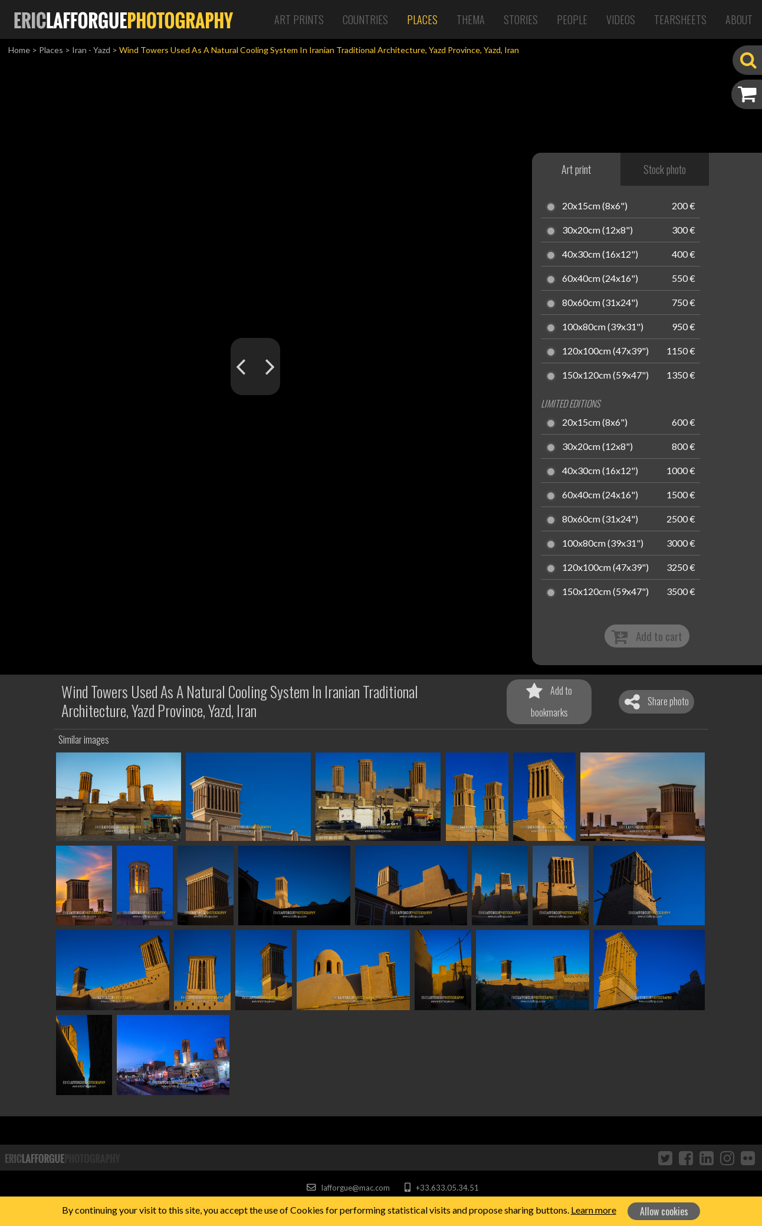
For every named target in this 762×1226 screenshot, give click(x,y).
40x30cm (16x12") (600, 254)
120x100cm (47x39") (605, 351)
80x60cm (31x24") (600, 303)
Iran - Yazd (91, 50)
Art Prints (299, 19)
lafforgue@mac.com (348, 1187)
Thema (470, 19)
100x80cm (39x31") (602, 327)
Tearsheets (680, 19)
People (572, 19)
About (739, 19)
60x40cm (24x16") (600, 279)
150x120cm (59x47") (605, 375)
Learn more (593, 1209)
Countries (365, 19)
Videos (620, 19)
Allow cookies (664, 1211)
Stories (521, 19)
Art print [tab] (576, 169)
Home (19, 50)
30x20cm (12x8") (597, 230)
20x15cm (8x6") (595, 206)
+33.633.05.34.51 (441, 1187)
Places (422, 19)
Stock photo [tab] (664, 169)
